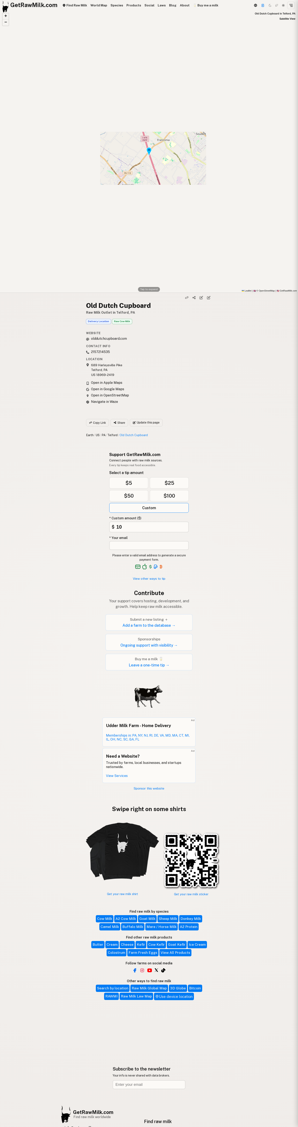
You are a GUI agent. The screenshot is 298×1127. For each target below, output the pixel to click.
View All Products (175, 953)
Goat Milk (147, 919)
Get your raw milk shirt (122, 894)
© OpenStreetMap (264, 290)
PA (104, 435)
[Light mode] (283, 5)
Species (117, 5)
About (185, 5)
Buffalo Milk (132, 927)
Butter (98, 944)
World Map (98, 5)
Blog (173, 5)
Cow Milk (104, 919)
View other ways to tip (149, 578)
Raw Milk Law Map (136, 996)
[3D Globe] (255, 5)
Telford (112, 435)
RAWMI (111, 996)
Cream (112, 944)
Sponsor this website (149, 788)
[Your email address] (149, 545)
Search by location (112, 988)
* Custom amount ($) (125, 518)
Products (133, 5)
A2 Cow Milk (125, 919)
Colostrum (116, 953)
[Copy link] (186, 297)
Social (149, 5)
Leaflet (246, 290)
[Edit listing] (201, 297)
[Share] (194, 297)
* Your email (118, 538)
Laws (162, 5)
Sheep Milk (168, 919)
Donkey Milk (190, 919)
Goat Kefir (176, 944)
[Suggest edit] (208, 297)
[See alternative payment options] (155, 566)
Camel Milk (110, 927)
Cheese (127, 944)
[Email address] (149, 1084)
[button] (5, 16)
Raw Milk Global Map (149, 988)
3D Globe (178, 988)
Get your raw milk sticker (191, 894)
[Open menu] (291, 5)
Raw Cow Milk (122, 321)
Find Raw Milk (74, 5)
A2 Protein (188, 927)
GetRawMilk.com (93, 1112)
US (98, 435)
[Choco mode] (276, 5)
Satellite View (287, 18)
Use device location (174, 996)
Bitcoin (195, 988)
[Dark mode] (270, 5)
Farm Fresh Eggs (143, 953)
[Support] (263, 5)
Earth (90, 435)
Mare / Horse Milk (162, 927)
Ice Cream (197, 944)
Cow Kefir (156, 944)
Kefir (141, 944)
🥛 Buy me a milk (205, 5)
